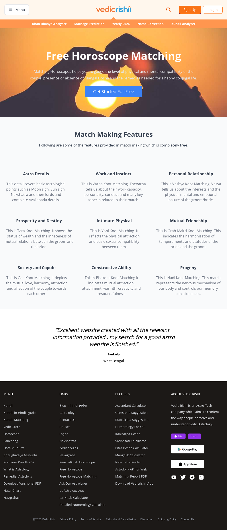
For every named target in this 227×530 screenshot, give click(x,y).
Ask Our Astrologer (73, 483)
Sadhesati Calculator (130, 441)
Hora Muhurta (14, 448)
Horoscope (11, 434)
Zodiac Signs (68, 448)
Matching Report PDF (131, 476)
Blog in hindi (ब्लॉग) (73, 405)
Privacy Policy (68, 519)
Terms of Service (91, 519)
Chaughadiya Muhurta (20, 455)
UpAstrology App (71, 490)
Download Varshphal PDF (22, 483)
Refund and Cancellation (121, 519)
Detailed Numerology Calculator (83, 505)
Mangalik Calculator (130, 455)
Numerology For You (130, 427)
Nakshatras (67, 441)
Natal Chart (12, 490)
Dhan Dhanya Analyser (49, 24)
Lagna (63, 434)
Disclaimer (147, 519)
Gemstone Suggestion (131, 413)
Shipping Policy (167, 519)
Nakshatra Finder (128, 462)
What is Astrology (16, 469)
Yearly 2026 (121, 24)
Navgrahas (12, 497)
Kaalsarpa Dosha (127, 434)
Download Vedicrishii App (134, 483)
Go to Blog (66, 413)
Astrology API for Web (131, 469)
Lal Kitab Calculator (73, 497)
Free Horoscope (70, 469)
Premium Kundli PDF (19, 462)
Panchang (11, 441)
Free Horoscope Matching (78, 476)
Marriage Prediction (89, 24)
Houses (64, 427)
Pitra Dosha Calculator (131, 448)
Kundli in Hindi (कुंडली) (19, 413)
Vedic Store (12, 427)
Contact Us (67, 420)
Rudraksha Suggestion (132, 420)
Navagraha (67, 455)
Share (194, 436)
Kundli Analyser (183, 24)
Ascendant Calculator (131, 405)
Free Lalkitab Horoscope (77, 462)
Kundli (8, 405)
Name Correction (150, 24)
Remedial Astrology (18, 476)
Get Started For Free (113, 91)
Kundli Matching (16, 420)
